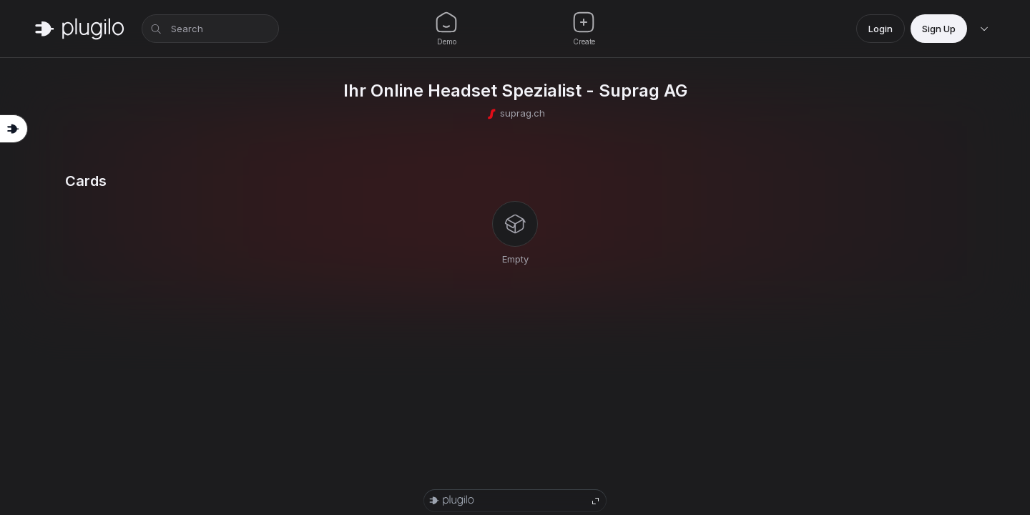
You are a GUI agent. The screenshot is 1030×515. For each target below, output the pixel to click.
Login (880, 28)
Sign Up (939, 28)
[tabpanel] (515, 219)
